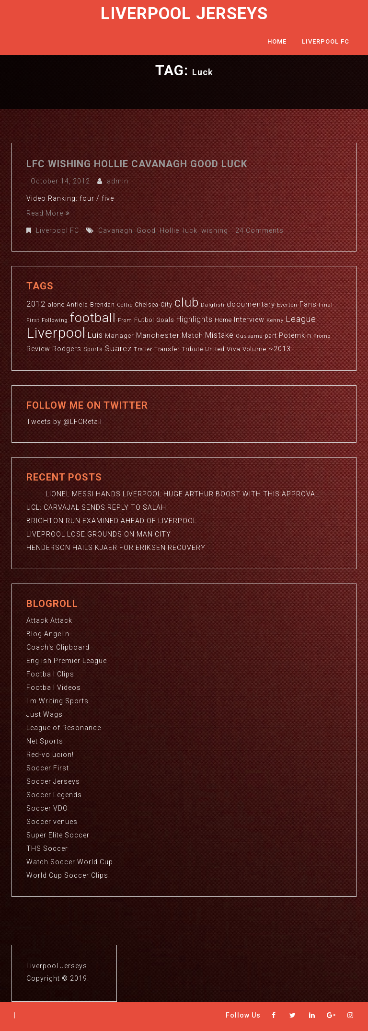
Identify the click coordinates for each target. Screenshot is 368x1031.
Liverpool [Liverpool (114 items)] (56, 333)
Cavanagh (115, 230)
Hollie (169, 230)
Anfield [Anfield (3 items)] (77, 304)
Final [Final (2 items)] (326, 305)
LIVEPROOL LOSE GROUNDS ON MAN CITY (98, 534)
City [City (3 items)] (166, 304)
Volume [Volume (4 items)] (254, 349)
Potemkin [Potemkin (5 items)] (295, 335)
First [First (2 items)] (33, 320)
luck (190, 230)
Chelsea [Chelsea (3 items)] (147, 304)
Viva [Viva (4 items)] (234, 349)
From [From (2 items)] (125, 320)
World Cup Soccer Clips (67, 875)
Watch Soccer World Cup (69, 862)
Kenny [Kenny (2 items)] (275, 320)
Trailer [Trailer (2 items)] (143, 349)
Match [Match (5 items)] (192, 335)
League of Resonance (63, 728)
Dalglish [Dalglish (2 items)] (213, 305)
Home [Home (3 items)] (223, 320)
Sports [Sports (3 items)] (93, 349)
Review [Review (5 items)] (38, 349)
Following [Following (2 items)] (55, 320)
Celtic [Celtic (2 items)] (125, 305)
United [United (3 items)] (215, 349)
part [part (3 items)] (271, 335)
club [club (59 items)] (186, 302)
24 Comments (259, 230)
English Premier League (66, 660)
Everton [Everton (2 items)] (287, 305)
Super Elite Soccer (58, 835)
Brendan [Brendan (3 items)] (102, 304)
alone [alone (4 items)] (56, 304)
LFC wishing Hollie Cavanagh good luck (136, 164)
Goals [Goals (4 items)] (165, 319)
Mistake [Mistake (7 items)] (219, 335)
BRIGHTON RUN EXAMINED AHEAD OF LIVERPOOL (111, 521)
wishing (214, 230)
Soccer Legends (54, 795)
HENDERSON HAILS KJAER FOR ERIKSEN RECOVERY (116, 547)
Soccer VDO (47, 808)
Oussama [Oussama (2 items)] (249, 336)
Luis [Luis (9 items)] (95, 335)
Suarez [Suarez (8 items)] (118, 348)
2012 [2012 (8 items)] (36, 304)
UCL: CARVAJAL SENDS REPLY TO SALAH (96, 507)
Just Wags (44, 714)
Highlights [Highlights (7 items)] (194, 319)
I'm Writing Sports (57, 701)
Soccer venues (52, 821)
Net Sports (44, 741)
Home (277, 41)
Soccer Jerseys (53, 781)
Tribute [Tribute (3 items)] (192, 349)
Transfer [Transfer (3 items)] (167, 349)
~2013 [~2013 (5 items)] (279, 349)
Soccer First (47, 768)
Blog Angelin (47, 634)
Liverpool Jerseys (184, 13)
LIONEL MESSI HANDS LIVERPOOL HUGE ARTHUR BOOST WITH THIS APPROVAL (172, 494)
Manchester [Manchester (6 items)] (158, 335)
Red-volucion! (50, 754)
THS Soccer (47, 848)
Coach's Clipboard (58, 647)
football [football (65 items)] (93, 317)
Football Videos (53, 687)
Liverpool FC (325, 41)
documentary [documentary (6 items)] (251, 304)
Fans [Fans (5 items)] (308, 304)
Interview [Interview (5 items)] (249, 319)
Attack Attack (49, 620)
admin (117, 181)
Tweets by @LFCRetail (64, 421)
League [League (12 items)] (301, 319)
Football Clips (50, 674)
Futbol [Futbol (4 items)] (144, 319)
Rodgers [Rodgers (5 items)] (66, 349)
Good (146, 230)
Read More (48, 213)
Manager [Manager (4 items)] (119, 335)
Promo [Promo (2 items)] (322, 336)
